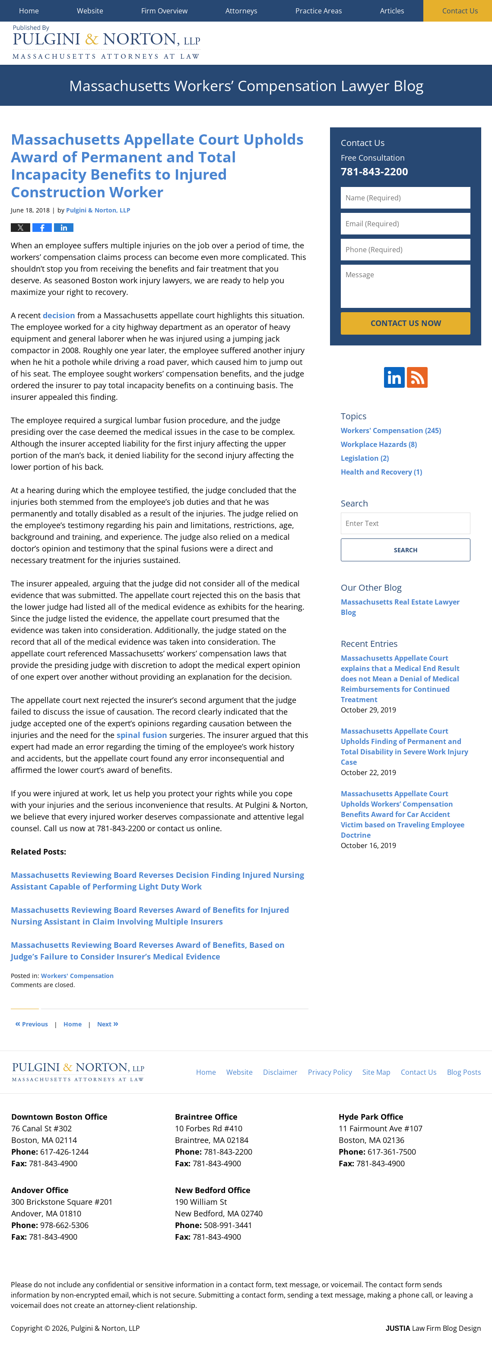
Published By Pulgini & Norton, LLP (436, 43)
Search (406, 550)
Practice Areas (318, 11)
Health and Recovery (381, 472)
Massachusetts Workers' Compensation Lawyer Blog (106, 43)
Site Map (376, 1072)
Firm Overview (164, 11)
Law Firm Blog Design (433, 1328)
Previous (31, 1023)
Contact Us (419, 1072)
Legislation (365, 458)
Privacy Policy (330, 1072)
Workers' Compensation (77, 976)
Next (107, 1023)
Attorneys (241, 11)
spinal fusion (142, 735)
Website (90, 11)
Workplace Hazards (379, 444)
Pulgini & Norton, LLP (105, 1328)
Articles (392, 11)
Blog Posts (464, 1072)
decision (59, 315)
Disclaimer (280, 1072)
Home (29, 11)
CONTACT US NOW (406, 323)
